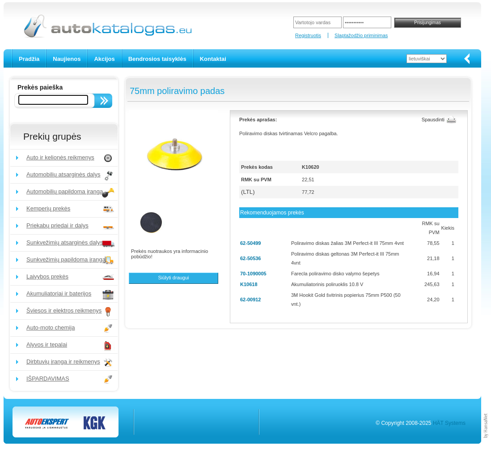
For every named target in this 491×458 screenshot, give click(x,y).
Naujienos (66, 59)
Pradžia (29, 59)
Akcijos (104, 59)
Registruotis (308, 35)
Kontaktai (213, 59)
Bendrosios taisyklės (157, 59)
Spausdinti (433, 119)
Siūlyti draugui (173, 277)
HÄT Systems (449, 423)
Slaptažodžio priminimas (361, 35)
